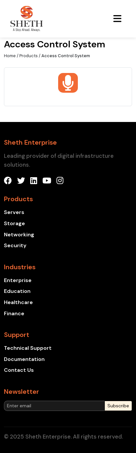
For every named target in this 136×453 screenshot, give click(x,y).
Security (15, 245)
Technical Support (28, 348)
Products (28, 56)
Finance (14, 313)
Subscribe (118, 406)
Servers (14, 212)
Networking (19, 234)
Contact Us (19, 370)
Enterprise (18, 280)
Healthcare (18, 302)
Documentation (24, 359)
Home (10, 56)
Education (17, 291)
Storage (14, 223)
